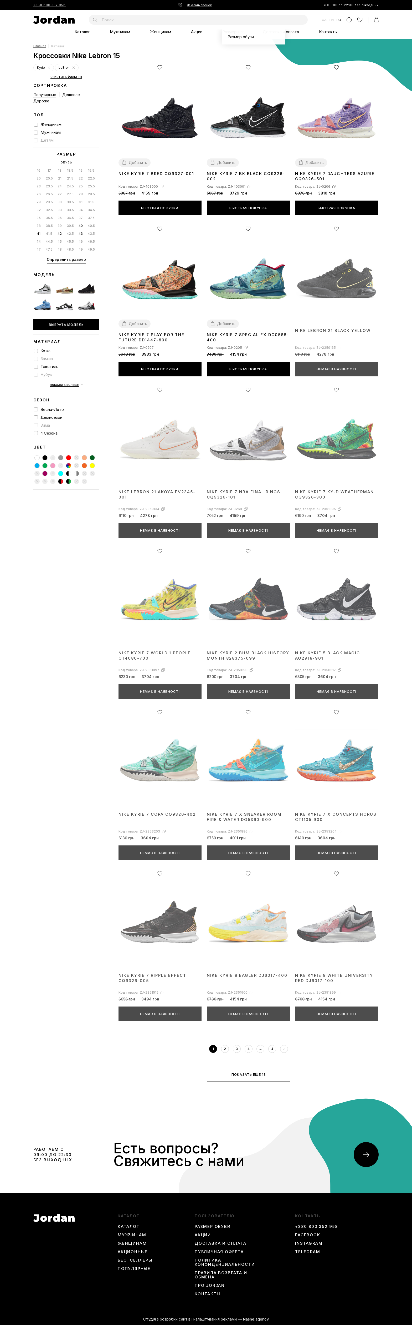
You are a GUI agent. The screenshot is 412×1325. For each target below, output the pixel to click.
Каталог (82, 31)
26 (39, 194)
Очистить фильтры (66, 77)
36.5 (70, 218)
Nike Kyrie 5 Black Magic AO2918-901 (327, 655)
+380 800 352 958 (49, 5)
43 (81, 234)
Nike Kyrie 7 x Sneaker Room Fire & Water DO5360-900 (244, 817)
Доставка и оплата (281, 31)
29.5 (49, 202)
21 (59, 178)
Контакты (328, 31)
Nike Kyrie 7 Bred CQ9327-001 (156, 173)
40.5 (91, 226)
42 (60, 234)
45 (60, 241)
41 (38, 234)
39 (60, 226)
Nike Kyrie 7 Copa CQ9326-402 (157, 814)
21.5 (70, 178)
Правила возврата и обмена (221, 1275)
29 (39, 202)
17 (49, 170)
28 (81, 194)
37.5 (91, 218)
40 (81, 226)
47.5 (49, 249)
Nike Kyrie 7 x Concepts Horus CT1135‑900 (336, 817)
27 (60, 194)
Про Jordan (210, 1285)
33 (60, 210)
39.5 (70, 226)
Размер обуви (213, 1226)
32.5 (49, 210)
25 (81, 186)
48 (60, 249)
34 (81, 210)
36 (60, 218)
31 (81, 202)
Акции (196, 31)
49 (81, 249)
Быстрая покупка (160, 208)
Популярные (44, 94)
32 (39, 210)
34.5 (91, 210)
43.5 (91, 234)
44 (39, 241)
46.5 (91, 241)
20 (39, 178)
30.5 (70, 202)
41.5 (49, 234)
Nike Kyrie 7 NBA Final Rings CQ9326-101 (243, 494)
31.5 (91, 202)
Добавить (138, 162)
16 (38, 170)
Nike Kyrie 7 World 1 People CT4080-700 (155, 655)
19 (81, 170)
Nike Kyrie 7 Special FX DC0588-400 (248, 337)
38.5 (49, 226)
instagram (308, 1243)
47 (39, 249)
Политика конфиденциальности (225, 1262)
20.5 (49, 178)
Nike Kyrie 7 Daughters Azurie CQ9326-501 (335, 176)
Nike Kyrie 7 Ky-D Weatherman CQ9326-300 (334, 494)
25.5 (91, 186)
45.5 (70, 241)
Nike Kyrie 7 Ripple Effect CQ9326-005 (152, 978)
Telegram (307, 1252)
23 (39, 186)
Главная (39, 46)
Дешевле (71, 94)
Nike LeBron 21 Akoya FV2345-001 (157, 494)
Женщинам (160, 31)
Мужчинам (120, 31)
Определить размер (66, 259)
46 (81, 241)
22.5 (91, 178)
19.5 (91, 170)
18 (59, 170)
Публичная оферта (219, 1252)
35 (39, 218)
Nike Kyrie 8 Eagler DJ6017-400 (247, 975)
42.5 (70, 234)
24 (60, 186)
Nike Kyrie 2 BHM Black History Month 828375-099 (248, 655)
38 (39, 226)
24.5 (70, 186)
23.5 (49, 186)
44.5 (49, 241)
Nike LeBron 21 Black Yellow (333, 330)
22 (81, 178)
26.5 (49, 194)
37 (81, 218)
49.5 (91, 249)
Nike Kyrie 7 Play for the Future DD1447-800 (151, 337)
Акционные (133, 1252)
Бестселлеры (135, 1260)
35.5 (49, 218)
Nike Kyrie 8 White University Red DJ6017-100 (334, 978)
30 (60, 202)
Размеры (230, 31)
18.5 (70, 170)
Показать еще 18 (248, 1074)
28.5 (91, 194)
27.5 (70, 194)
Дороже (41, 100)
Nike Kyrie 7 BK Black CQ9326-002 (246, 176)
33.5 (70, 210)
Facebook (307, 1235)
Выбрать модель (66, 324)
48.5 (70, 249)
